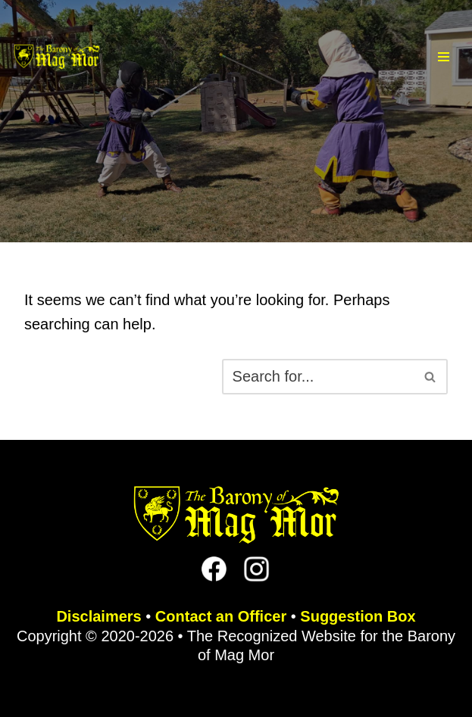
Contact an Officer (220, 616)
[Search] (318, 376)
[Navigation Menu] (444, 57)
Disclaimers (98, 616)
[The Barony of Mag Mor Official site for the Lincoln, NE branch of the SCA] (56, 56)
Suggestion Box (357, 616)
